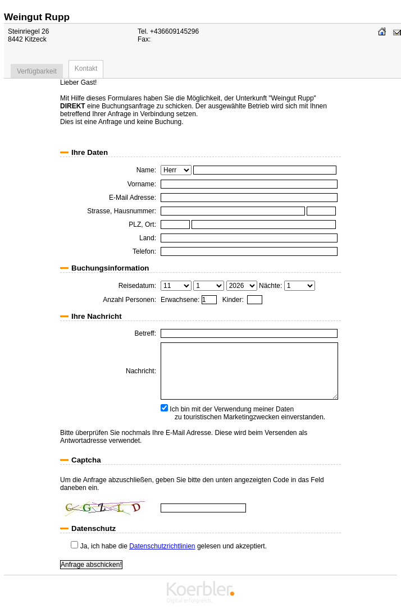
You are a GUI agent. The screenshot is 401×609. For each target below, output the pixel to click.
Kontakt (86, 68)
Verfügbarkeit (37, 71)
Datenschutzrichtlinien (162, 546)
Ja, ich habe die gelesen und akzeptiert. (169, 546)
